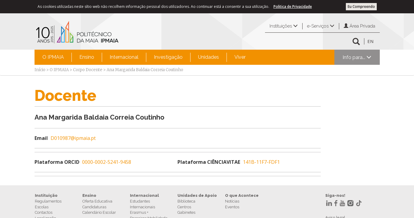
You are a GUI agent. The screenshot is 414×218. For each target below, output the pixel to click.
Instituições (284, 26)
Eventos (232, 207)
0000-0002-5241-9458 (106, 162)
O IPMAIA (53, 57)
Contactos (43, 212)
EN (370, 41)
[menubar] (144, 57)
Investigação (168, 57)
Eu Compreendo (361, 6)
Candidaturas (94, 207)
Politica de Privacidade (292, 6)
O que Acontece (242, 195)
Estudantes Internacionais (142, 204)
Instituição (46, 195)
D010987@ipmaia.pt (73, 138)
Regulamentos (48, 201)
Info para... (357, 57)
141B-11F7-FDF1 (261, 162)
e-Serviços (320, 26)
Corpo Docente (87, 69)
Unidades (208, 57)
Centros (184, 207)
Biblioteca (186, 201)
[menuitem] (53, 57)
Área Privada (359, 26)
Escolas (41, 207)
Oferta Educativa (97, 201)
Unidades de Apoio (197, 195)
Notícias (232, 201)
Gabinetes (186, 212)
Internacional (124, 57)
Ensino (86, 57)
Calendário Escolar (99, 212)
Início (40, 69)
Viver (240, 57)
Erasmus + (139, 212)
